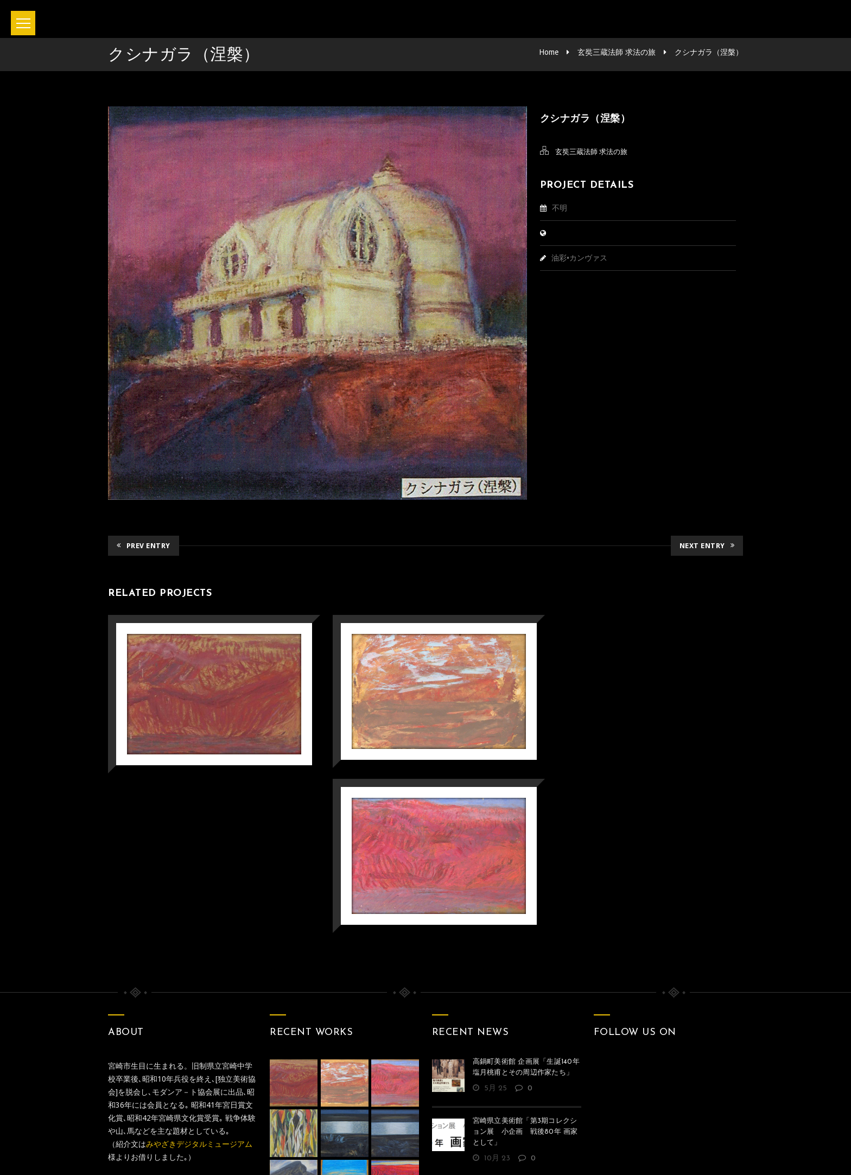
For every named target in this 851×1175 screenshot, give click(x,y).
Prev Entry (143, 546)
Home (548, 52)
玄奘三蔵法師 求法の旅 (616, 52)
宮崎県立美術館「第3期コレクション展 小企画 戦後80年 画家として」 (525, 965)
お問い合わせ (392, 1120)
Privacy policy (469, 1120)
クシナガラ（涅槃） (709, 52)
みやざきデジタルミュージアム (199, 977)
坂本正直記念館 (395, 1152)
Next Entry (707, 546)
